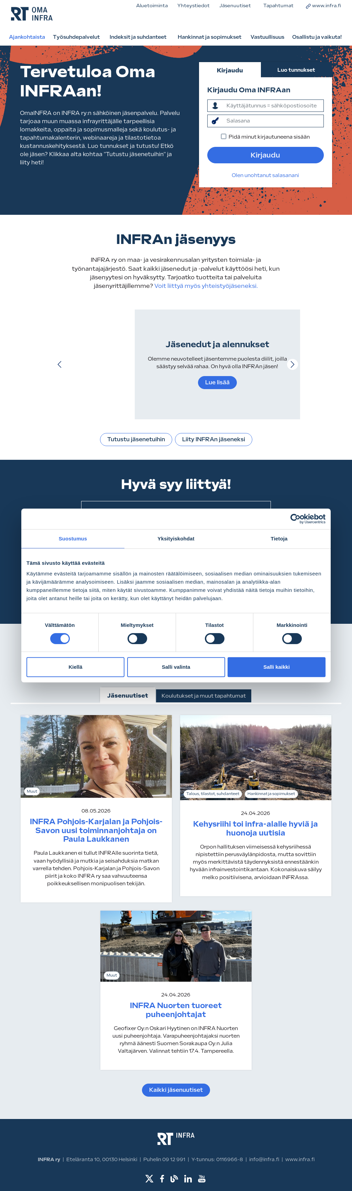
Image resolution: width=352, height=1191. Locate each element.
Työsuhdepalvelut (76, 37)
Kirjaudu (230, 70)
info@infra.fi (264, 1159)
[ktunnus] (273, 106)
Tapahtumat (278, 5)
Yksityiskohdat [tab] (175, 538)
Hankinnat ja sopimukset (209, 37)
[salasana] (273, 121)
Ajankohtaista (27, 37)
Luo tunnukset (296, 70)
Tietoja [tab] (279, 538)
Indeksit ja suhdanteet (138, 37)
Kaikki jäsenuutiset (176, 1090)
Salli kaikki (276, 667)
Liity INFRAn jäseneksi (213, 439)
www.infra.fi (323, 5)
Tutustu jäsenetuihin (136, 439)
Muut (32, 791)
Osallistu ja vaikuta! (317, 37)
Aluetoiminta (152, 5)
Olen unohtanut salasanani (265, 175)
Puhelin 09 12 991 (164, 1159)
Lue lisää (217, 382)
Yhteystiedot (193, 5)
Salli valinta (176, 667)
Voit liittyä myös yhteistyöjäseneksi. (205, 285)
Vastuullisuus (267, 37)
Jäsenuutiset (235, 5)
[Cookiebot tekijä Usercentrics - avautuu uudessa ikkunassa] (295, 519)
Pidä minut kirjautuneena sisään (269, 137)
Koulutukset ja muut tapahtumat (204, 696)
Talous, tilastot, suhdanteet (212, 794)
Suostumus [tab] (73, 538)
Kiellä (75, 667)
